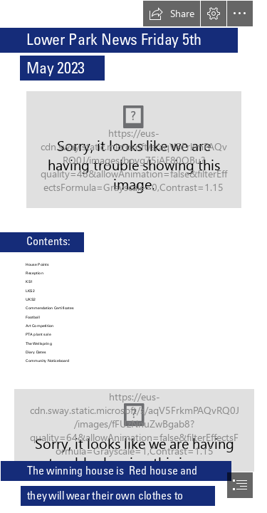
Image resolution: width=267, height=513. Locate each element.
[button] (171, 13)
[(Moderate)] (134, 149)
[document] (133, 256)
